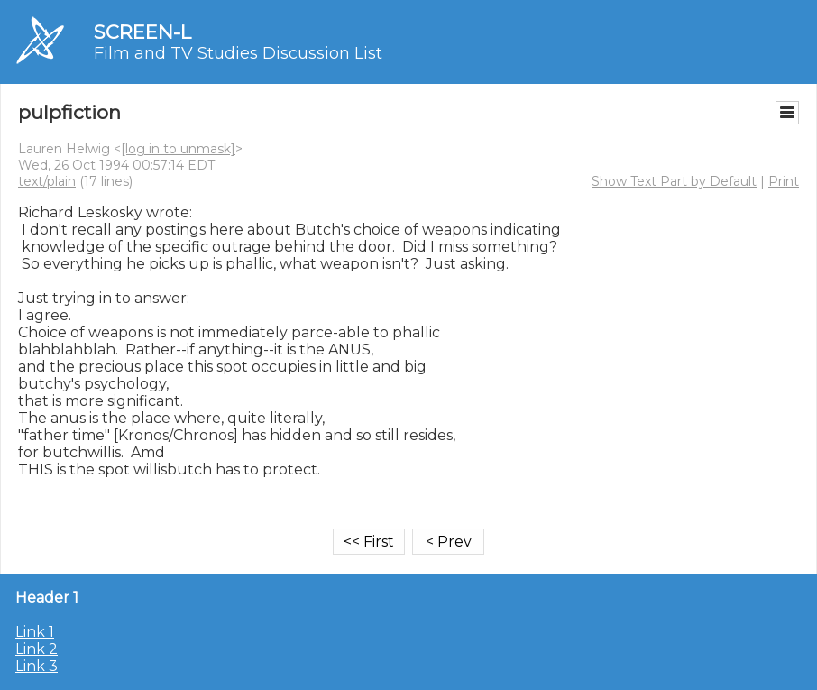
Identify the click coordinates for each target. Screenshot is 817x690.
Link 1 (34, 631)
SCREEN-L (142, 32)
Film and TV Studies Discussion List (238, 53)
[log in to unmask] (178, 149)
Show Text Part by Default (674, 181)
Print (783, 181)
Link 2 (36, 649)
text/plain (47, 181)
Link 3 (36, 666)
